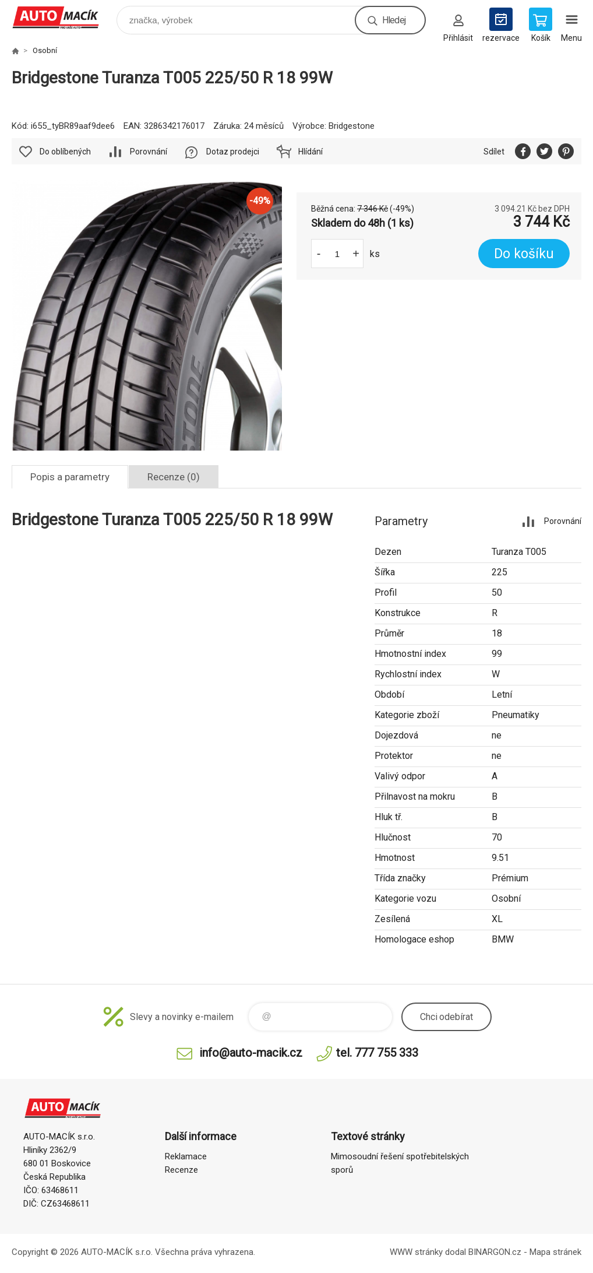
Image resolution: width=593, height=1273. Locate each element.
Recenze (181, 1170)
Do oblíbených (65, 151)
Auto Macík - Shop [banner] (63, 17)
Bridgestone (352, 126)
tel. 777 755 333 (377, 1053)
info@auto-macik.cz (250, 1053)
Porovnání (148, 151)
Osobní (45, 50)
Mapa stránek (555, 1252)
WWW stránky (416, 1252)
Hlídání (310, 151)
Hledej (393, 20)
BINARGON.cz (494, 1252)
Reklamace (186, 1156)
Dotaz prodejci (232, 151)
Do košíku (524, 254)
